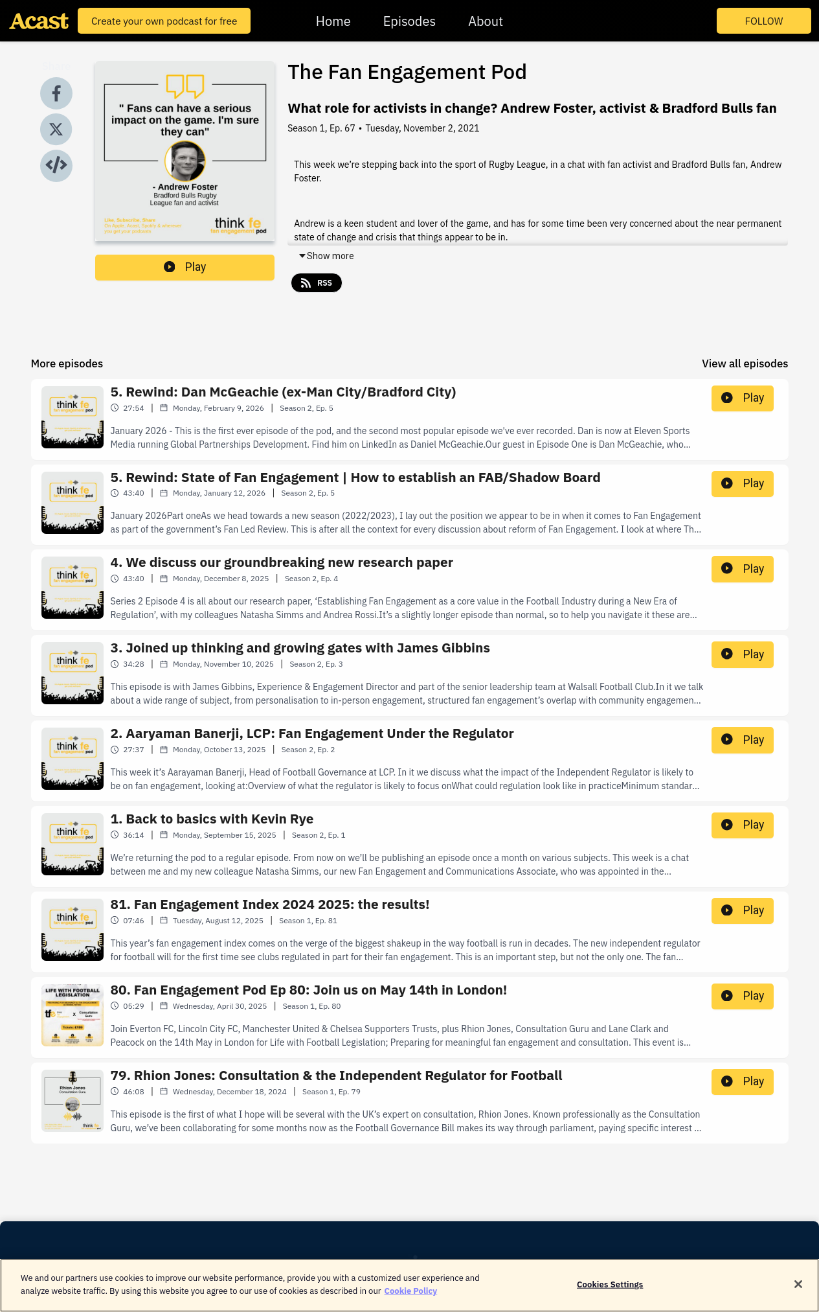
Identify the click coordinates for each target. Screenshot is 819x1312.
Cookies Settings (610, 1290)
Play (185, 266)
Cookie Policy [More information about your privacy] (411, 1297)
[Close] (798, 1290)
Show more (326, 256)
